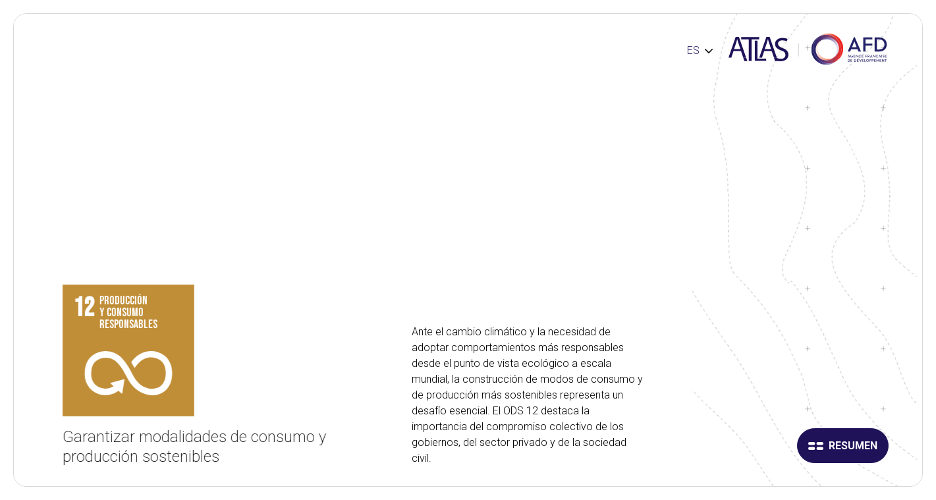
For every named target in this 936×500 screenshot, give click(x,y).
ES (693, 50)
